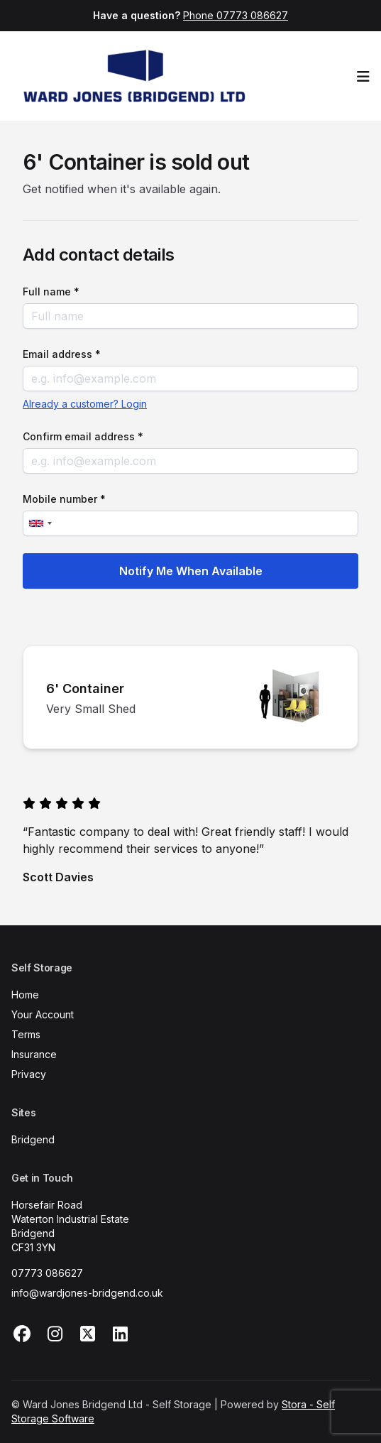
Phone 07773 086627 (235, 15)
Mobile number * (64, 499)
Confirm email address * (83, 436)
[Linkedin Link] (120, 1334)
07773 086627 (47, 1273)
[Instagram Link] (54, 1334)
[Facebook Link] (22, 1334)
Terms (25, 1034)
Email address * (62, 354)
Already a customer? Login (85, 404)
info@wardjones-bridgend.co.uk (87, 1293)
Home (25, 995)
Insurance (34, 1054)
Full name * (51, 291)
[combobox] (39, 523)
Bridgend (33, 1139)
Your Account (42, 1014)
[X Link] (87, 1334)
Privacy (28, 1074)
